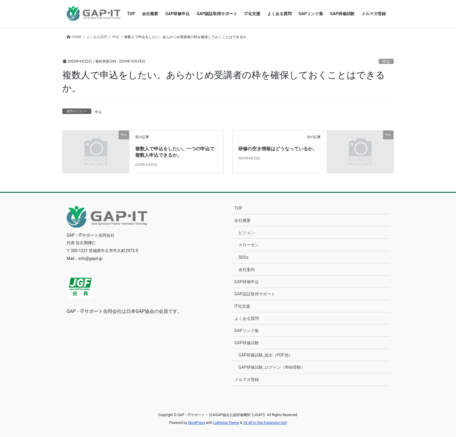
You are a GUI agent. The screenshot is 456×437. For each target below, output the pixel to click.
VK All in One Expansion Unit (265, 423)
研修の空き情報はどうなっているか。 (277, 148)
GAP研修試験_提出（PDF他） (265, 355)
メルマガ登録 (246, 379)
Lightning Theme (226, 423)
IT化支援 (242, 306)
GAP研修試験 (246, 342)
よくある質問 (246, 318)
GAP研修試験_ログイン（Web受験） (271, 367)
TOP (238, 208)
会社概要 (242, 220)
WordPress (196, 423)
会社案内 (246, 269)
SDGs (243, 257)
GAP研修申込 (246, 281)
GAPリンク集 (246, 330)
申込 (386, 61)
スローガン (248, 244)
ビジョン (246, 232)
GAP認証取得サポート (254, 294)
